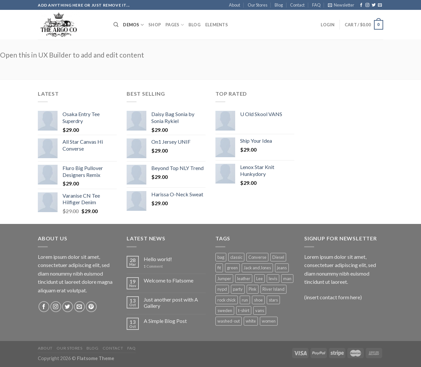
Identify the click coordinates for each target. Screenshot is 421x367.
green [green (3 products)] (232, 267)
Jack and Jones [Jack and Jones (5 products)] (257, 267)
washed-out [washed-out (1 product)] (228, 321)
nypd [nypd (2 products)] (222, 289)
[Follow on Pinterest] (91, 306)
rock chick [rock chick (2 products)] (226, 300)
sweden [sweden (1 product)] (224, 310)
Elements (216, 24)
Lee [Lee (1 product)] (259, 278)
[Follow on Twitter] (374, 5)
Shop (154, 24)
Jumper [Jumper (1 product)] (224, 278)
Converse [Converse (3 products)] (257, 257)
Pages (174, 25)
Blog (279, 5)
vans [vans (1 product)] (259, 310)
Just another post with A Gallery (171, 302)
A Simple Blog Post (165, 321)
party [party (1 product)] (238, 289)
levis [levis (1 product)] (273, 278)
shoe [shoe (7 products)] (258, 300)
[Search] (115, 24)
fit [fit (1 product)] (219, 267)
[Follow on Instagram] (367, 5)
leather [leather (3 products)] (243, 278)
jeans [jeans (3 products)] (282, 267)
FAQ (316, 5)
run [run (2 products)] (245, 300)
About (234, 5)
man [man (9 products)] (287, 278)
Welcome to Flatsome (168, 280)
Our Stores (257, 5)
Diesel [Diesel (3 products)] (278, 257)
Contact (297, 5)
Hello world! (158, 259)
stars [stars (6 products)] (273, 300)
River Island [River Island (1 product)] (273, 289)
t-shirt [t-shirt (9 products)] (243, 310)
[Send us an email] (380, 5)
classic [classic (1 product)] (236, 257)
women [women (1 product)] (269, 321)
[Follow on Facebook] (361, 5)
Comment (153, 266)
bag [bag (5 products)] (220, 257)
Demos (133, 25)
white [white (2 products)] (251, 321)
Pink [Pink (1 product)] (253, 289)
